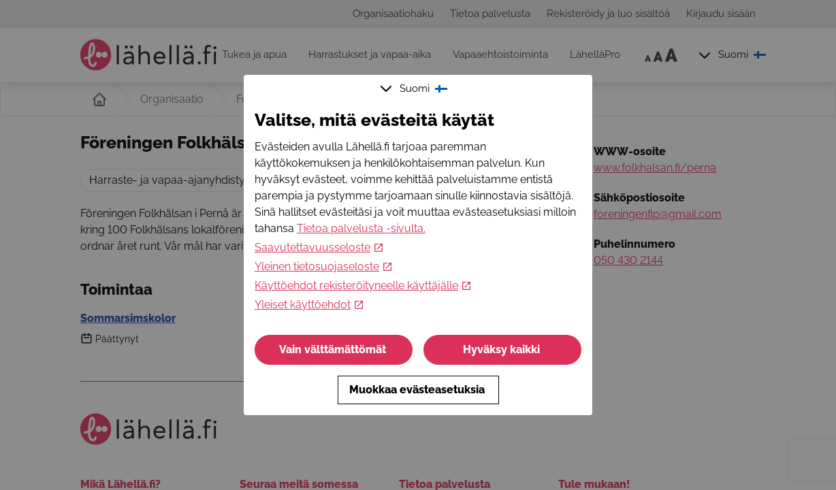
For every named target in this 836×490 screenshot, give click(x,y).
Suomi (415, 88)
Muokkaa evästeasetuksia (418, 389)
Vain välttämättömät (334, 349)
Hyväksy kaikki (503, 349)
